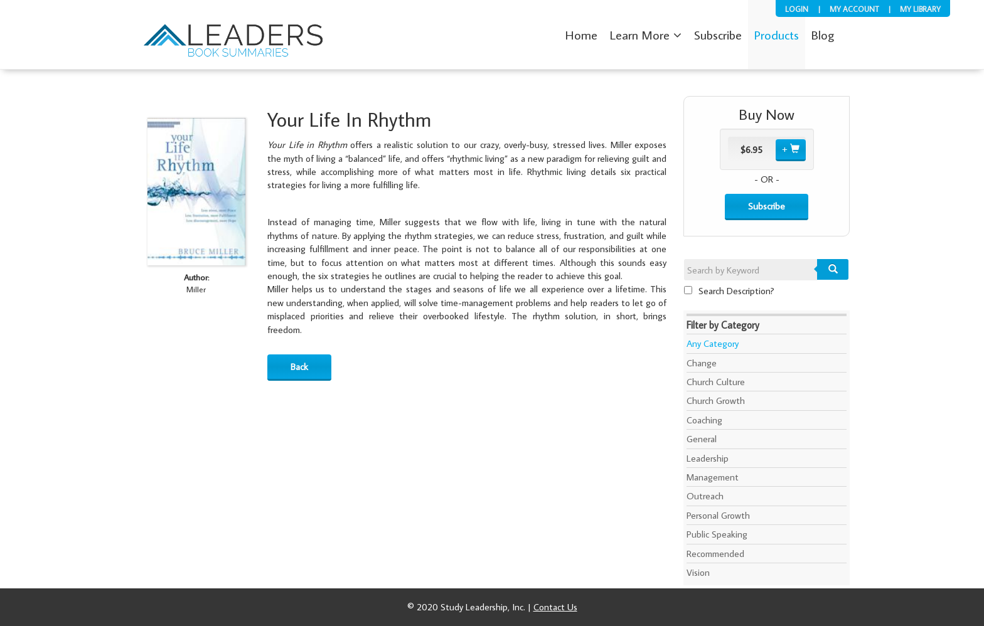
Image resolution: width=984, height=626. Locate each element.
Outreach (705, 496)
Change (702, 363)
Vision (698, 572)
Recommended (715, 554)
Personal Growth (718, 515)
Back (299, 367)
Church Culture (716, 382)
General (702, 439)
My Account (854, 9)
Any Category (713, 343)
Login (796, 9)
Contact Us (555, 607)
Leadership (708, 458)
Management (713, 477)
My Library (920, 9)
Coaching (704, 420)
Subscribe (766, 206)
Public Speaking (717, 534)
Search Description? (729, 291)
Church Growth (716, 400)
